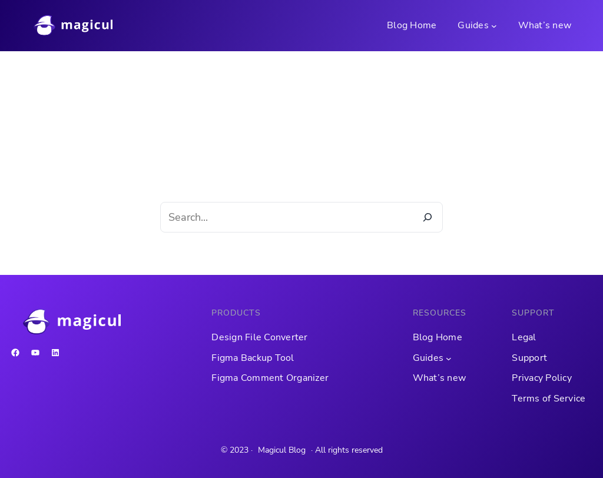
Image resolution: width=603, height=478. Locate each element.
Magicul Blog (282, 450)
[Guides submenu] (494, 26)
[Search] (427, 217)
